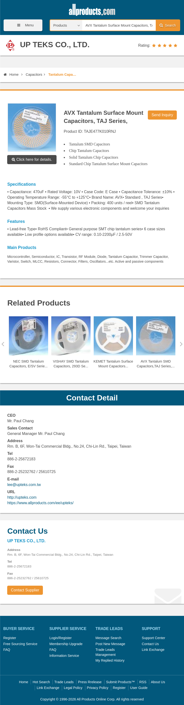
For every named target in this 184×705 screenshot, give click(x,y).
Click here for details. (32, 159)
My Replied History (110, 660)
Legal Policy (73, 688)
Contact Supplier (25, 590)
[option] (28, 344)
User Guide (139, 688)
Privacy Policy (98, 688)
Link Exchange (153, 650)
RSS (142, 682)
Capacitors (34, 74)
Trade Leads (64, 682)
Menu (24, 25)
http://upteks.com (21, 497)
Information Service (64, 656)
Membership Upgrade (65, 644)
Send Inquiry (162, 115)
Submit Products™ (120, 682)
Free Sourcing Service (20, 644)
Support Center (153, 638)
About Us (158, 682)
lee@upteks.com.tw (24, 485)
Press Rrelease (90, 682)
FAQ (6, 650)
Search (168, 25)
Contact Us (150, 644)
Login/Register (60, 638)
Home (11, 74)
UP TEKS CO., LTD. (54, 44)
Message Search (108, 638)
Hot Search (41, 682)
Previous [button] (2, 343)
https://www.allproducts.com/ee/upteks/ (40, 503)
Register (9, 638)
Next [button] (181, 343)
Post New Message (110, 644)
